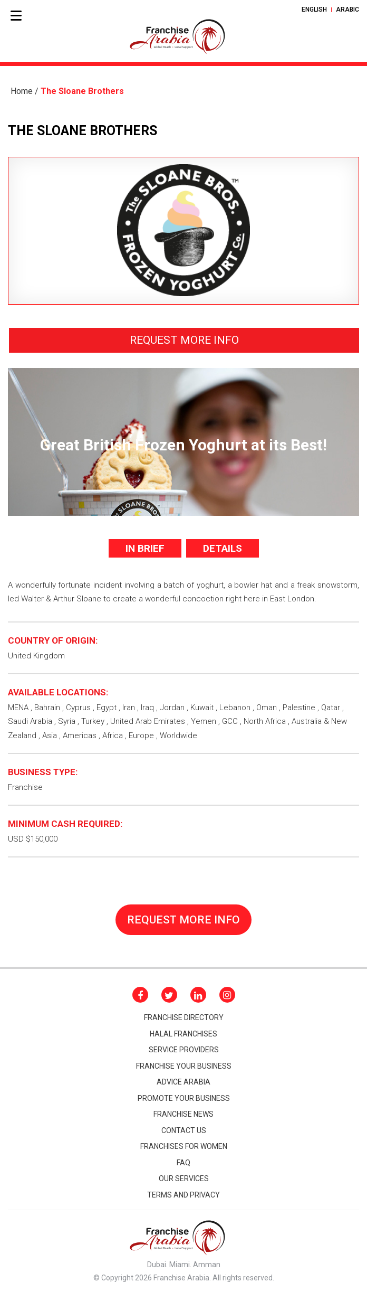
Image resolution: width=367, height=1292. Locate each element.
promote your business (184, 1098)
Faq (183, 1162)
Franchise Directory (184, 1017)
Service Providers (184, 1049)
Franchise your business (183, 1066)
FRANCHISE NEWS (183, 1114)
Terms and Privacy (183, 1195)
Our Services (184, 1178)
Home (22, 91)
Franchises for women (183, 1146)
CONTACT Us (183, 1130)
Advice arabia (183, 1082)
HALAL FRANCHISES (183, 1034)
